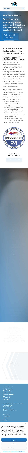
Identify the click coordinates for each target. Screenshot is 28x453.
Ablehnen (14, 444)
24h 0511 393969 (10, 36)
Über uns (6, 418)
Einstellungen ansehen (14, 448)
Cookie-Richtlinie (6, 451)
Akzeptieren (14, 440)
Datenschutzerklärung (15, 451)
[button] (26, 423)
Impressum (22, 451)
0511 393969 (15, 159)
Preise (5, 421)
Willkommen (7, 416)
